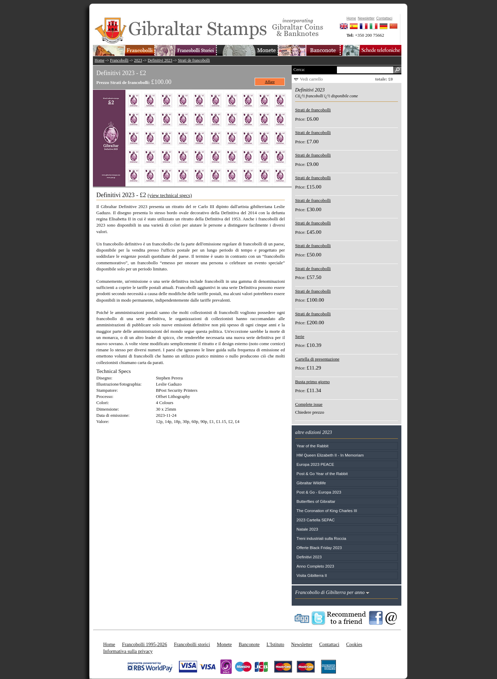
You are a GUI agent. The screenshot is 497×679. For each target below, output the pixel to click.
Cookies (354, 644)
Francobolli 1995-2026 (144, 644)
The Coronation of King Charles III (326, 510)
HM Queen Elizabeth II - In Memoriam (330, 455)
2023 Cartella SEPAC (315, 520)
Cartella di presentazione (317, 359)
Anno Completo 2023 (315, 566)
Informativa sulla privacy (128, 651)
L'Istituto (275, 644)
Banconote (249, 644)
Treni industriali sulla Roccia (321, 538)
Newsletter (301, 644)
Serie (299, 336)
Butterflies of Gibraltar (315, 501)
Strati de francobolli (194, 60)
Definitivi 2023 (160, 60)
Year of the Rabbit (312, 446)
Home (100, 60)
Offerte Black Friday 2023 (319, 547)
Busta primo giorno (312, 381)
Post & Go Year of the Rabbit (322, 473)
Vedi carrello (311, 79)
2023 (138, 60)
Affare (270, 82)
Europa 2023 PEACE (315, 464)
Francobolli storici (192, 644)
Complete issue (309, 404)
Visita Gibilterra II (311, 575)
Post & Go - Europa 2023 (318, 492)
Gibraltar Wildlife (311, 483)
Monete (224, 644)
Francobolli (119, 60)
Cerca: (299, 69)
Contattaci (329, 644)
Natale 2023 (307, 529)
